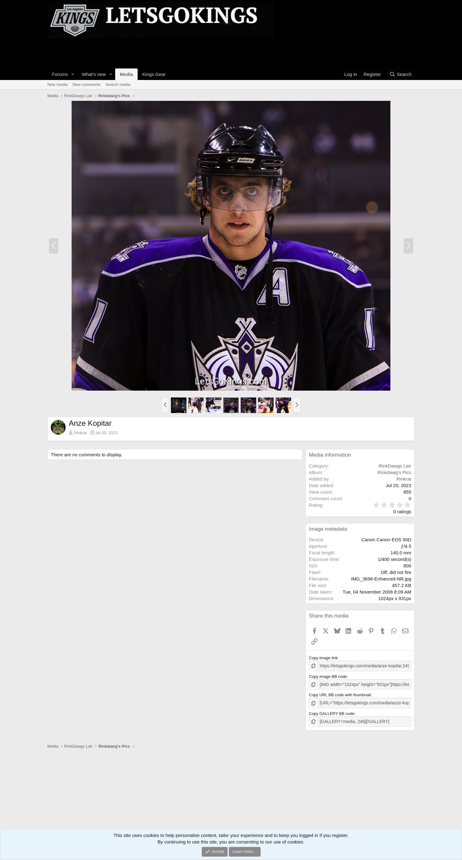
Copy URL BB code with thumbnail (340, 694)
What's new (94, 74)
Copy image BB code (328, 676)
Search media (118, 84)
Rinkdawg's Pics (394, 472)
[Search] (400, 74)
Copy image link (323, 658)
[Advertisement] (160, 53)
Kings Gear (154, 74)
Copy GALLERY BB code (331, 712)
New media (57, 84)
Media (126, 74)
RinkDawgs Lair (395, 465)
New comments (87, 84)
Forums (60, 74)
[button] (72, 74)
